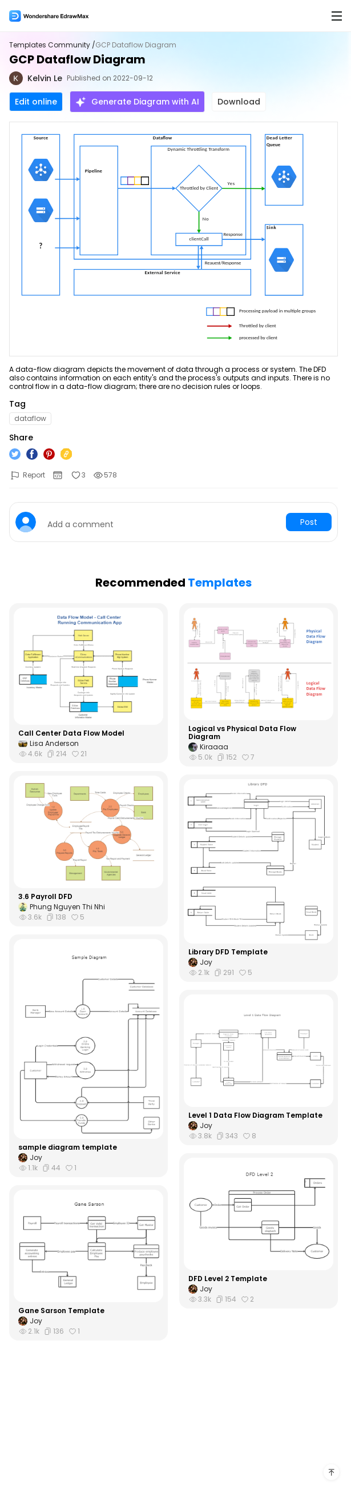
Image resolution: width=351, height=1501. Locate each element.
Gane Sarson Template (61, 1311)
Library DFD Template (228, 952)
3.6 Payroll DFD (45, 897)
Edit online (36, 101)
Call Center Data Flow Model (71, 733)
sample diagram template (67, 1147)
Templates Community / (52, 45)
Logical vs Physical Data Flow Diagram (242, 733)
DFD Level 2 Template (227, 1279)
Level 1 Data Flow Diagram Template (255, 1115)
